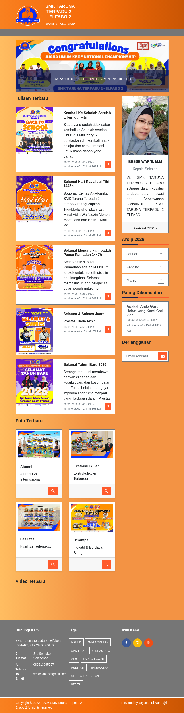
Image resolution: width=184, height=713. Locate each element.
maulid (76, 642)
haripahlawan (93, 659)
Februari (145, 267)
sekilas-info (101, 650)
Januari (145, 254)
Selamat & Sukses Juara (84, 314)
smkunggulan (97, 642)
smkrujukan (99, 667)
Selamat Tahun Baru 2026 (85, 364)
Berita (76, 684)
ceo (74, 659)
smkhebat (78, 650)
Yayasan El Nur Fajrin (153, 703)
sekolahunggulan (85, 676)
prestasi (77, 667)
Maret (145, 280)
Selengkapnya (145, 227)
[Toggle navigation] (163, 32)
